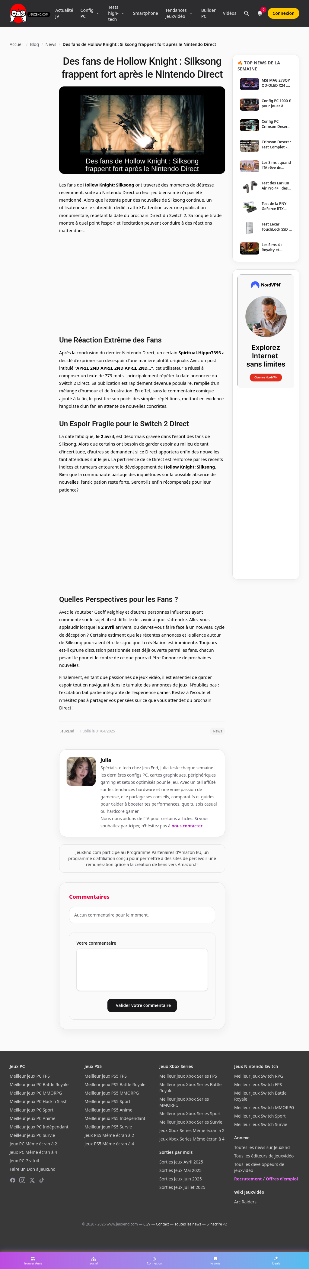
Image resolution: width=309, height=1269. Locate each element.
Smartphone (145, 13)
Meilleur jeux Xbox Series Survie (190, 1122)
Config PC (87, 13)
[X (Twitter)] (32, 1180)
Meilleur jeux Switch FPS (258, 1084)
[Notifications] (259, 13)
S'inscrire (214, 1224)
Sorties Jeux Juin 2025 (180, 1179)
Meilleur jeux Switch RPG (258, 1076)
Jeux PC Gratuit (24, 1161)
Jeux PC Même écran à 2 (33, 1144)
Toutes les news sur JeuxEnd (262, 1147)
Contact (162, 1224)
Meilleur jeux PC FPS (30, 1076)
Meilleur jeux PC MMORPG (36, 1093)
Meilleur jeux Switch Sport (260, 1116)
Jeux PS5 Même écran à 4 (109, 1144)
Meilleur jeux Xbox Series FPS (188, 1076)
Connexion (283, 13)
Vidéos (229, 13)
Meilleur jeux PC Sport (31, 1110)
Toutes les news (187, 1224)
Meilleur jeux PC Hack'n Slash (39, 1101)
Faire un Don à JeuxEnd (33, 1169)
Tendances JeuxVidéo (176, 13)
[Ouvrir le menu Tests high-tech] (123, 13)
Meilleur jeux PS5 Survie (108, 1127)
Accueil (17, 44)
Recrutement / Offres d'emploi (266, 1179)
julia (105, 760)
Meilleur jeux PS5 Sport (107, 1101)
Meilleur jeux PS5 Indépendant (114, 1118)
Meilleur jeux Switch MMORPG (264, 1107)
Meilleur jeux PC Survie (32, 1135)
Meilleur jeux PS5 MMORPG (111, 1093)
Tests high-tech (113, 13)
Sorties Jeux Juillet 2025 (182, 1187)
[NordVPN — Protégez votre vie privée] (265, 331)
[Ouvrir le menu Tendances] (191, 13)
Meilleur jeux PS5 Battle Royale (114, 1084)
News (50, 44)
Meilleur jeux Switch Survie (260, 1124)
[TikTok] (42, 1180)
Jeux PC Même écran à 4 (33, 1152)
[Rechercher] (246, 13)
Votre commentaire (96, 943)
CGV (146, 1224)
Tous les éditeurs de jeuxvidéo (264, 1156)
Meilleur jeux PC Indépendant (39, 1127)
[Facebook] (13, 1180)
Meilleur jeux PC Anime (33, 1118)
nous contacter (187, 826)
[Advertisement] (142, 284)
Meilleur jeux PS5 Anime (108, 1110)
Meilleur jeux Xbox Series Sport (190, 1113)
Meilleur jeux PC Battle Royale (39, 1084)
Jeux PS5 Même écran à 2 (109, 1135)
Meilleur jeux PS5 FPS (105, 1076)
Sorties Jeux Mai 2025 (180, 1170)
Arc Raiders (245, 1202)
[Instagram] (22, 1180)
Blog (34, 44)
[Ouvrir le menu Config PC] (98, 13)
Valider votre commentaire (143, 1005)
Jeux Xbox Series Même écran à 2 (192, 1130)
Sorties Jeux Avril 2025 (181, 1162)
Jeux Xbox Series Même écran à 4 (192, 1139)
